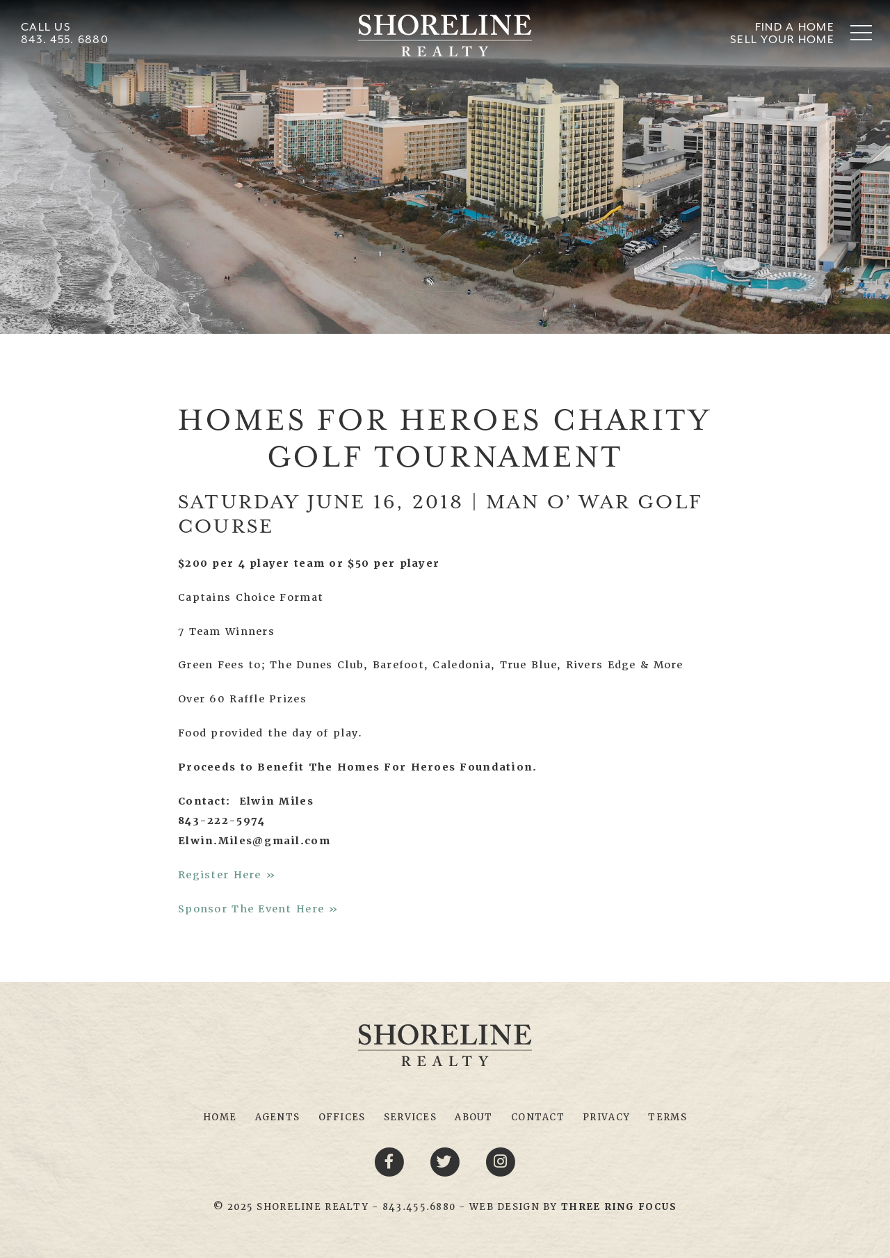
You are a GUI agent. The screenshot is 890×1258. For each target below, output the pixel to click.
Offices (342, 1117)
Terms (667, 1117)
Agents (277, 1117)
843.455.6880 (418, 1207)
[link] (619, 1207)
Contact (538, 1117)
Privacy (606, 1117)
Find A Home (794, 26)
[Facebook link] (391, 1161)
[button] (861, 32)
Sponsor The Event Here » (258, 909)
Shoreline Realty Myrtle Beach (445, 35)
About (473, 1117)
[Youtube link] (500, 1161)
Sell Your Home (782, 39)
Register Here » (227, 875)
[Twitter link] (447, 1161)
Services (410, 1117)
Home (219, 1117)
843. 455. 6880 (64, 39)
